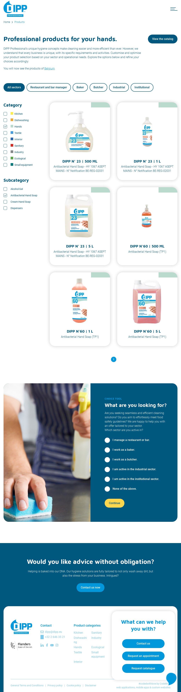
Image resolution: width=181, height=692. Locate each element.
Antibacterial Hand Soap (24, 195)
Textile (16, 132)
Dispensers (17, 208)
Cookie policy (74, 685)
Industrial (119, 87)
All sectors (14, 87)
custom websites (161, 687)
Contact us (143, 643)
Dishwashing (20, 120)
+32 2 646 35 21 (55, 637)
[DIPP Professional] (16, 9)
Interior (16, 139)
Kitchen (17, 113)
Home (7, 22)
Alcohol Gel (17, 189)
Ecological (18, 158)
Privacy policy (55, 685)
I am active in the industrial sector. (134, 469)
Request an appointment (143, 655)
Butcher (98, 87)
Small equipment (22, 164)
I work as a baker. (124, 449)
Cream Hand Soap (21, 201)
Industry (17, 152)
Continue (114, 503)
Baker (80, 87)
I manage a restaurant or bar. (131, 440)
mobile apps (142, 687)
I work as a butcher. (125, 459)
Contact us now (90, 587)
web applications (125, 687)
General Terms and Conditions (27, 685)
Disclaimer (90, 685)
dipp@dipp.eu (53, 631)
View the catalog (162, 39)
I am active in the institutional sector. (136, 479)
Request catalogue (143, 668)
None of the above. (125, 488)
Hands (16, 126)
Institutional (142, 87)
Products (19, 22)
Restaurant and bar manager (48, 87)
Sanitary (17, 145)
